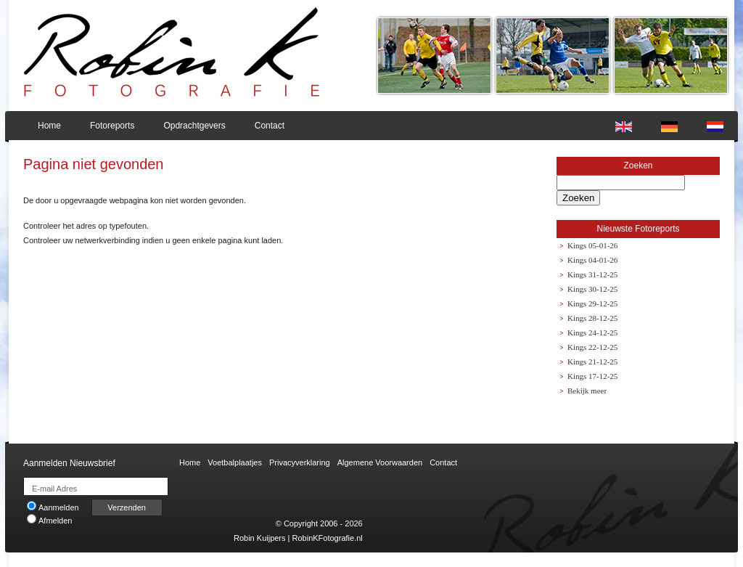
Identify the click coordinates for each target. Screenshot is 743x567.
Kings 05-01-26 (592, 245)
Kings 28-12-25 (592, 318)
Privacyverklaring (299, 462)
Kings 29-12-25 (592, 303)
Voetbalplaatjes (235, 462)
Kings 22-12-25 (592, 347)
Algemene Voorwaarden (379, 462)
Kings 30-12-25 (592, 289)
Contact (269, 126)
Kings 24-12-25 (592, 332)
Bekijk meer (587, 390)
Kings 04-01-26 (592, 260)
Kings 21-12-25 (592, 361)
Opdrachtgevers (194, 126)
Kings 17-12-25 (592, 376)
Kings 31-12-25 (592, 274)
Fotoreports (112, 126)
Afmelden (49, 520)
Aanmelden (53, 507)
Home (49, 126)
